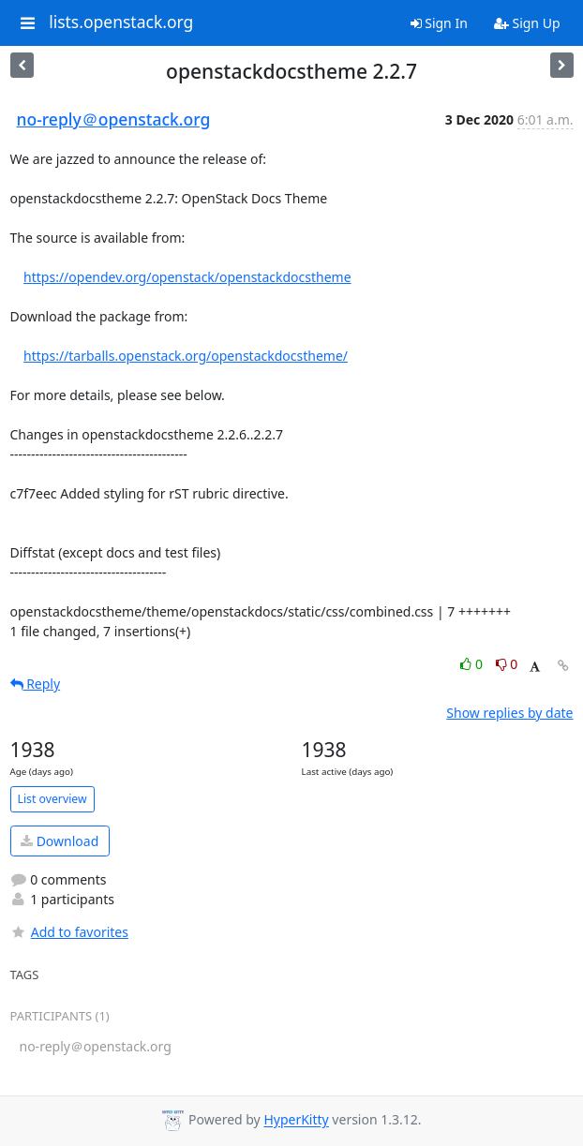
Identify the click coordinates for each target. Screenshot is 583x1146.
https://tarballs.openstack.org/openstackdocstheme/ (185, 356)
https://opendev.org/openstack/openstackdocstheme (187, 277)
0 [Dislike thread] (507, 664)
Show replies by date (509, 713)
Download (59, 841)
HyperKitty (295, 1120)
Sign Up (527, 23)
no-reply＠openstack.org (114, 119)
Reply (35, 683)
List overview (52, 799)
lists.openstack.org (121, 22)
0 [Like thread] (473, 664)
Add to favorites (69, 932)
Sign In (439, 23)
